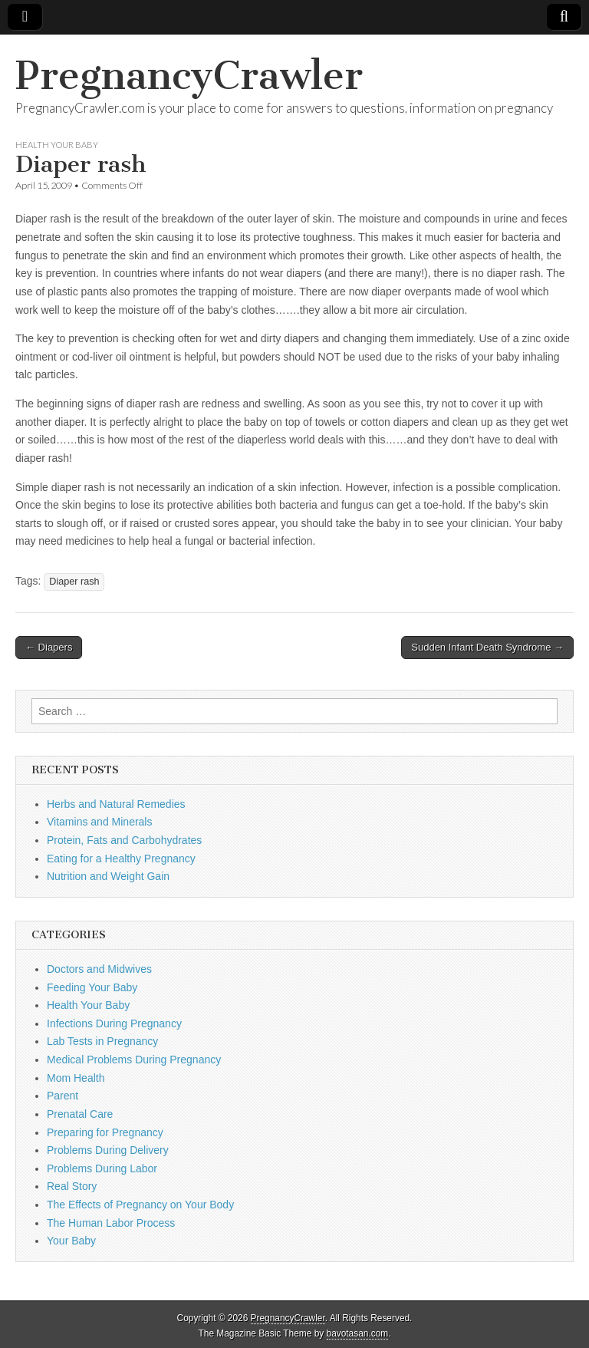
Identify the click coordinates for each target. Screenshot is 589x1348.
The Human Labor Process (111, 1223)
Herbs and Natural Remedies (116, 804)
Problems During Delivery (108, 1150)
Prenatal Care (80, 1114)
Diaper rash (74, 581)
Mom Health (75, 1078)
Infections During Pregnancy (114, 1023)
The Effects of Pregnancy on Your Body (140, 1204)
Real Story (72, 1186)
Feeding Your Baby (92, 987)
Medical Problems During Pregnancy (134, 1059)
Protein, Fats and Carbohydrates (124, 840)
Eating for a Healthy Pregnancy (121, 858)
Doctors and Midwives (99, 969)
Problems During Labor (102, 1168)
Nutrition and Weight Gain (108, 876)
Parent (62, 1095)
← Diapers (48, 647)
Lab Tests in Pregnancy (102, 1041)
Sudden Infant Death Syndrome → (487, 647)
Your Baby (71, 1240)
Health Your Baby (56, 145)
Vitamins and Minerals (99, 822)
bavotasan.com (358, 1333)
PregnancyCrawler (189, 75)
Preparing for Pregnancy (105, 1132)
